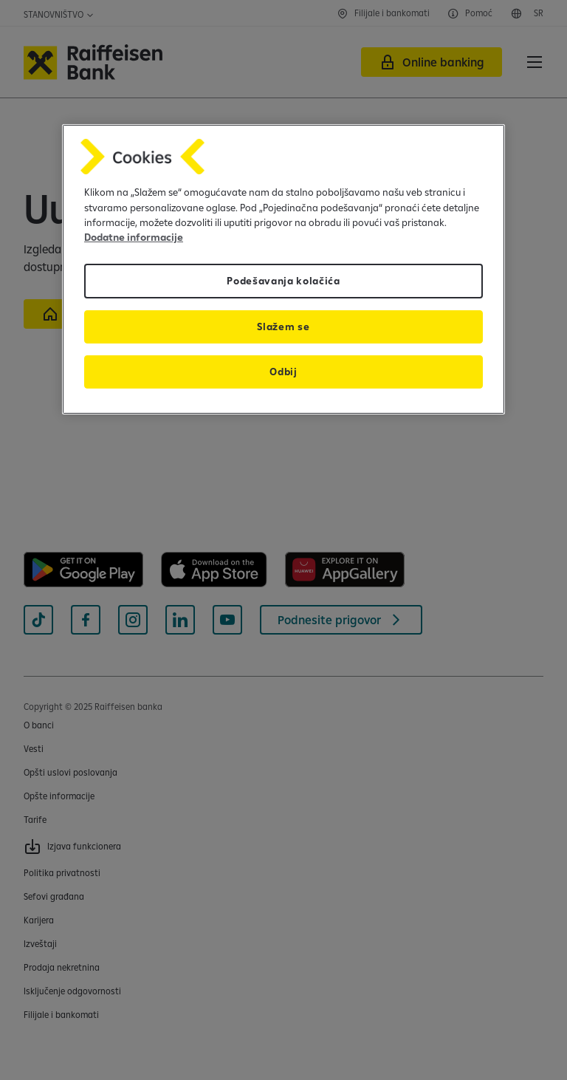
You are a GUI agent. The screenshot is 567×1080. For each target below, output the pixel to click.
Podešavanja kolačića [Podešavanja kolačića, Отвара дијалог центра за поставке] (283, 280)
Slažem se (283, 326)
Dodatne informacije (133, 237)
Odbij (283, 371)
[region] (283, 269)
